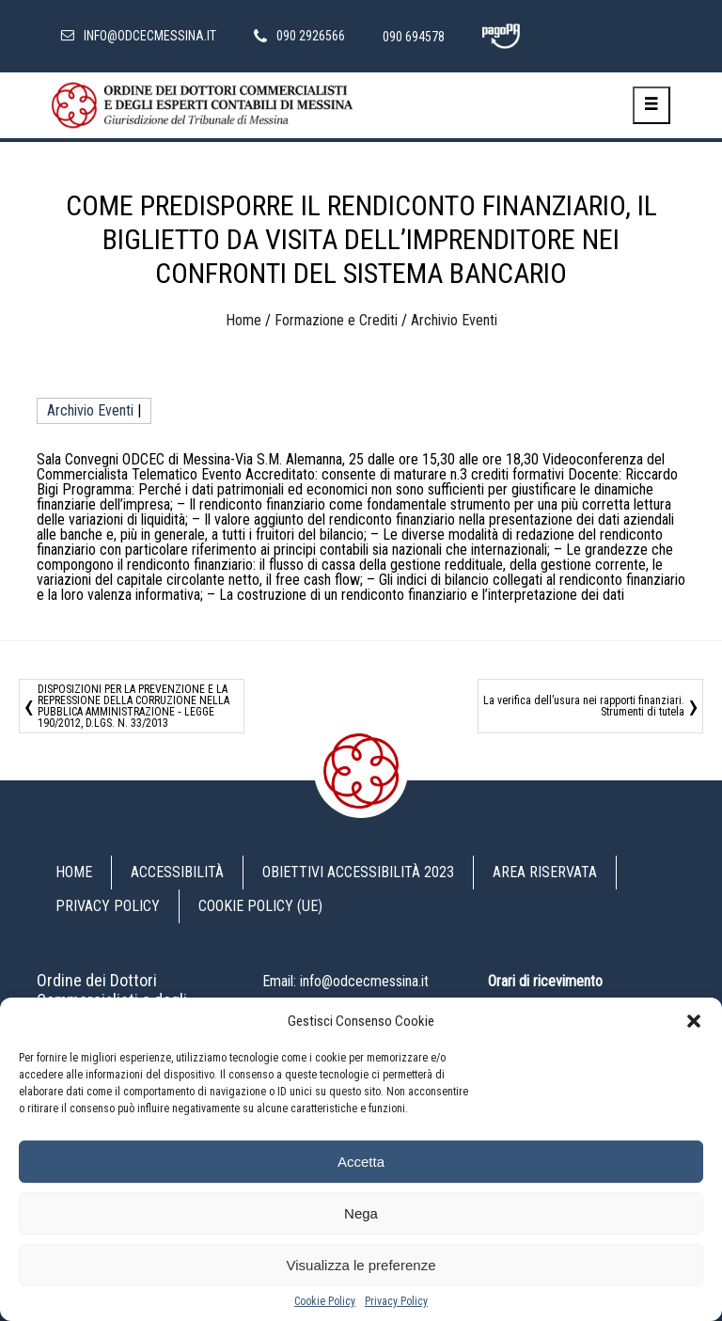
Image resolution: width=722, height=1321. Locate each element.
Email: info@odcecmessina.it (345, 981)
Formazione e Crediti (336, 320)
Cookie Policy (324, 1301)
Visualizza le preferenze (361, 1265)
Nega (361, 1213)
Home (243, 320)
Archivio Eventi (454, 320)
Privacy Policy (396, 1301)
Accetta (361, 1162)
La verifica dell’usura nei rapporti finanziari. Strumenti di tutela (583, 706)
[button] (693, 1021)
